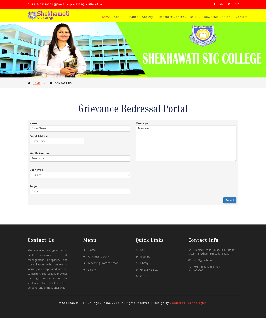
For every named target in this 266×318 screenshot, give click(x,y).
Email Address (39, 136)
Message (142, 123)
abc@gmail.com (203, 260)
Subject (35, 186)
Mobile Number (40, 153)
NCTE (195, 17)
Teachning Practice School (101, 263)
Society (148, 17)
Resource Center (172, 17)
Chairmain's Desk (96, 256)
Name (33, 123)
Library (142, 263)
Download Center (218, 17)
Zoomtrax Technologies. (189, 303)
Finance (132, 17)
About (118, 17)
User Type (36, 170)
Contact (242, 17)
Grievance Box (147, 269)
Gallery (89, 269)
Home (105, 17)
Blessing (143, 256)
